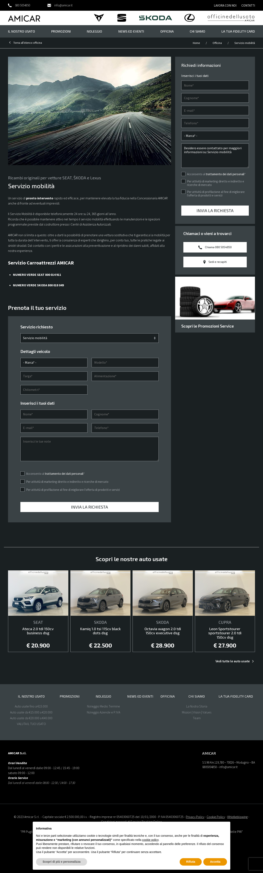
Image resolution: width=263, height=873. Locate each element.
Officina (167, 31)
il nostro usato (21, 31)
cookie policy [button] (150, 839)
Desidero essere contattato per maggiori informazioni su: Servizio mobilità (215, 155)
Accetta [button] (215, 861)
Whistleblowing (237, 817)
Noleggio (94, 31)
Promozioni (61, 31)
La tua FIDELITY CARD (238, 31)
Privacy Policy (195, 817)
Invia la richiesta (89, 530)
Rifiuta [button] (190, 861)
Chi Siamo (197, 31)
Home (197, 43)
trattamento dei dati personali (64, 496)
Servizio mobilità (244, 43)
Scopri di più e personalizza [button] (61, 861)
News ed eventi (131, 31)
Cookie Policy (216, 817)
